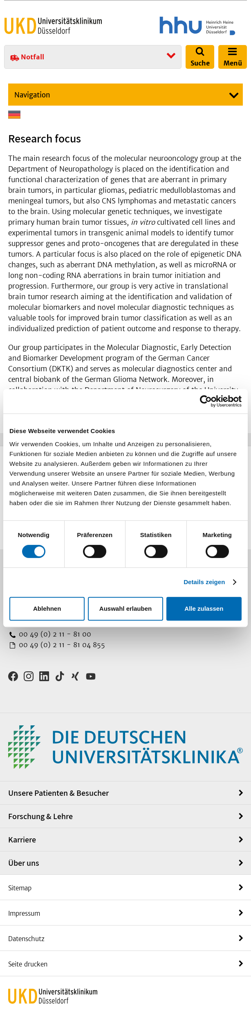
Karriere (22, 839)
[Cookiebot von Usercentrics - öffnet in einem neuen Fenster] (206, 401)
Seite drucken (27, 964)
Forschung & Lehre (40, 816)
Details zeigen (204, 581)
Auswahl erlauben (125, 608)
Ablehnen (47, 608)
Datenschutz (26, 939)
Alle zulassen (203, 608)
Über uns (23, 863)
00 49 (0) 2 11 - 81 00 (54, 634)
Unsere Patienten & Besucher (58, 793)
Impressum (24, 913)
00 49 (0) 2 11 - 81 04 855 (61, 645)
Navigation (32, 94)
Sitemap (19, 888)
